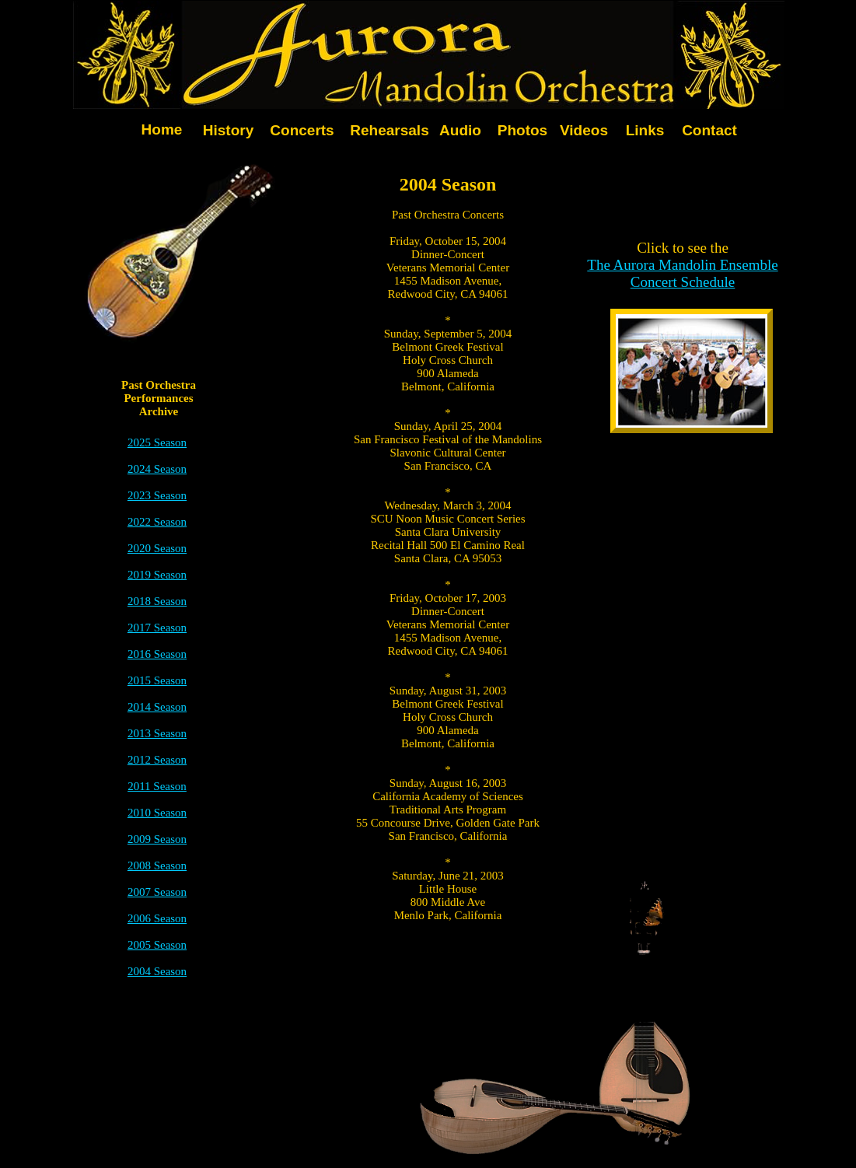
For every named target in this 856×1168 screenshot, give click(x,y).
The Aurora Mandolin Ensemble (682, 265)
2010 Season (157, 812)
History (228, 130)
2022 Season (157, 522)
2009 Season (157, 839)
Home (162, 129)
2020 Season (157, 548)
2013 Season (157, 733)
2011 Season (157, 786)
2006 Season (157, 918)
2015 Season (157, 680)
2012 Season (157, 760)
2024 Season (157, 469)
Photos (522, 130)
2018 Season (157, 601)
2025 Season (157, 442)
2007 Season (157, 892)
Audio (460, 130)
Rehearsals (389, 130)
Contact (709, 130)
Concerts (302, 130)
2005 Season (157, 945)
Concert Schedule (683, 282)
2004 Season (157, 971)
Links (645, 130)
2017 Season (157, 627)
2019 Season (157, 574)
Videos (584, 130)
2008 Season (157, 865)
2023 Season (157, 495)
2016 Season (157, 654)
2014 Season (157, 707)
